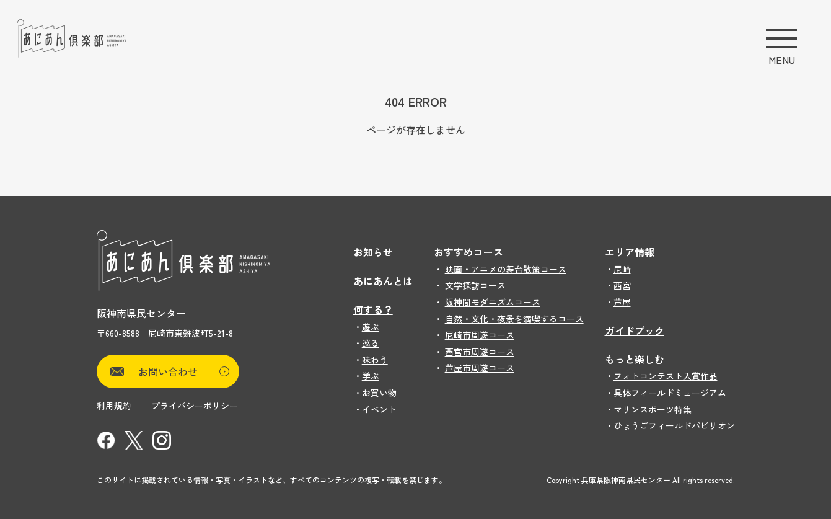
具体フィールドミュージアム (669, 392)
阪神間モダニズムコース (492, 302)
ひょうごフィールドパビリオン (674, 425)
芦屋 (622, 302)
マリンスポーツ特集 (652, 409)
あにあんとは (383, 281)
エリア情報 (629, 252)
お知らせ (373, 252)
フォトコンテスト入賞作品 (665, 376)
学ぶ (370, 376)
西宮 (622, 285)
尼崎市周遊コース (479, 335)
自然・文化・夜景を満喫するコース (514, 319)
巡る (370, 343)
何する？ (373, 309)
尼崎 (622, 269)
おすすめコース (468, 252)
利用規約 (114, 405)
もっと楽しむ (634, 359)
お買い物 (379, 392)
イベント (379, 409)
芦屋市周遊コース (479, 368)
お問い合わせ (183, 371)
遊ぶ (370, 327)
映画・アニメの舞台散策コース (505, 269)
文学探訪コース (475, 285)
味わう (375, 359)
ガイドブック (634, 330)
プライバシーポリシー (194, 405)
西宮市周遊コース (479, 351)
